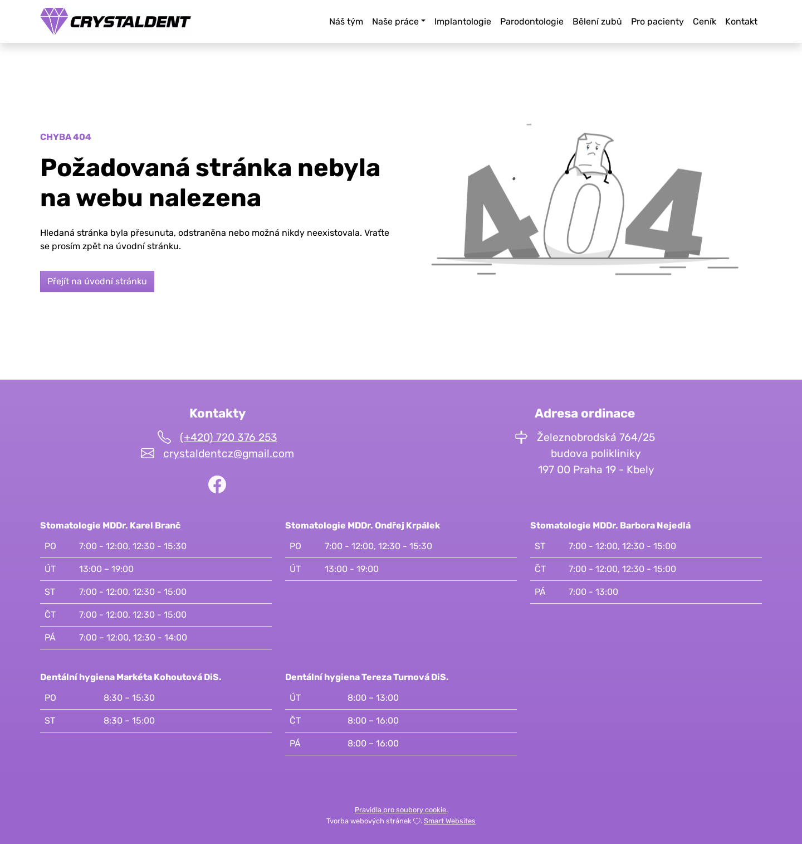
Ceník (704, 21)
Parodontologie (532, 21)
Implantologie (462, 21)
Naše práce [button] (395, 21)
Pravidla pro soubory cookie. (401, 810)
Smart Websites (450, 821)
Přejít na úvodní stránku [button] (97, 281)
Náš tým (346, 21)
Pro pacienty (657, 21)
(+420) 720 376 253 (228, 437)
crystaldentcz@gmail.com (228, 453)
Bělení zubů (597, 21)
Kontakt (741, 21)
